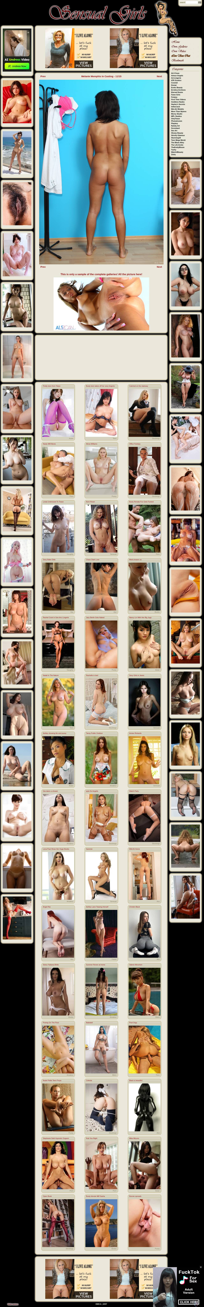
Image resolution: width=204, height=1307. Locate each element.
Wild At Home (134, 849)
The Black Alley (177, 142)
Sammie (89, 849)
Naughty (70, 554)
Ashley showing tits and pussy (54, 733)
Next (159, 76)
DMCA (98, 1304)
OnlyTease (175, 119)
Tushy (173, 150)
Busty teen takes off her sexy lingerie (100, 386)
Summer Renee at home (95, 965)
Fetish (114, 959)
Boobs (157, 612)
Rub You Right (91, 1138)
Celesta (89, 1080)
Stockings (156, 438)
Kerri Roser (90, 502)
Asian (71, 438)
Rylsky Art (175, 126)
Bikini (157, 1017)
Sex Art (174, 131)
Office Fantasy (135, 444)
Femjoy (174, 97)
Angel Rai (47, 907)
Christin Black (134, 907)
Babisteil (89, 1023)
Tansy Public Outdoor (94, 733)
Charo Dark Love (92, 560)
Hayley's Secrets (178, 104)
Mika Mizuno (134, 1138)
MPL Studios (176, 116)
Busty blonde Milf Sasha (95, 1196)
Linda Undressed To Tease (53, 502)
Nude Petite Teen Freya (52, 1080)
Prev (43, 76)
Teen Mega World (178, 140)
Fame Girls (175, 95)
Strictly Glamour (178, 135)
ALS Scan (175, 73)
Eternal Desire (177, 92)
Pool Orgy (133, 1023)
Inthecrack (175, 107)
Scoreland (175, 128)
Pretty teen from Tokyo (51, 386)
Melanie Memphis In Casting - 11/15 (101, 76)
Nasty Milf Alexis (49, 444)
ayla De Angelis (92, 791)
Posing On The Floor (51, 1023)
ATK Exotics (176, 80)
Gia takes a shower (50, 791)
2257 (105, 1304)
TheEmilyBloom (177, 147)
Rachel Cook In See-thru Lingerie (56, 617)
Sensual (113, 554)
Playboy (174, 123)
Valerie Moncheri (135, 965)
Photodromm (176, 121)
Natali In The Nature (50, 675)
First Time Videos (178, 99)
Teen (115, 438)
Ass (71, 612)
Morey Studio (176, 114)
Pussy (114, 496)
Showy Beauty (177, 133)
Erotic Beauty (176, 87)
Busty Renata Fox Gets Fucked (141, 502)
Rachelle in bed (92, 675)
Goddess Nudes (178, 102)
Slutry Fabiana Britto (51, 965)
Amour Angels (177, 76)
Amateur (113, 786)
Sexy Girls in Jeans (136, 675)
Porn (71, 496)
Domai (174, 85)
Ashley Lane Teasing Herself (97, 907)
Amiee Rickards (135, 733)
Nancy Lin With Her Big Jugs (140, 617)
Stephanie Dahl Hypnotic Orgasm (56, 1138)
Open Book (47, 1196)
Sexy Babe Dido (49, 560)
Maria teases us (135, 560)
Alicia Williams (91, 444)
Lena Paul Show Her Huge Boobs (56, 849)
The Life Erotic (177, 145)
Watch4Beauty (177, 152)
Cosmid (174, 83)
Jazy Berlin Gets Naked (95, 617)
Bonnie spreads (135, 1196)
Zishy (173, 154)
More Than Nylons (178, 111)
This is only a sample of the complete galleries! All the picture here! (101, 274)
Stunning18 (176, 138)
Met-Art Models (177, 109)
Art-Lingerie (176, 78)
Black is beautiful (135, 1080)
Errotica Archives (178, 90)
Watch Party (134, 791)
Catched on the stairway (138, 386)
